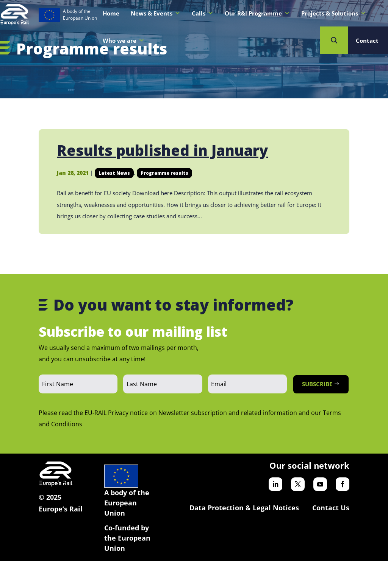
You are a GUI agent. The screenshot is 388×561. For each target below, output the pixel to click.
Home (111, 13)
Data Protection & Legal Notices (244, 507)
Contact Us (330, 507)
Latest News (114, 173)
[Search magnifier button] (334, 40)
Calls (202, 13)
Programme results (164, 173)
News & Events (155, 13)
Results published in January (162, 150)
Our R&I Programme (257, 13)
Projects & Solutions (333, 13)
